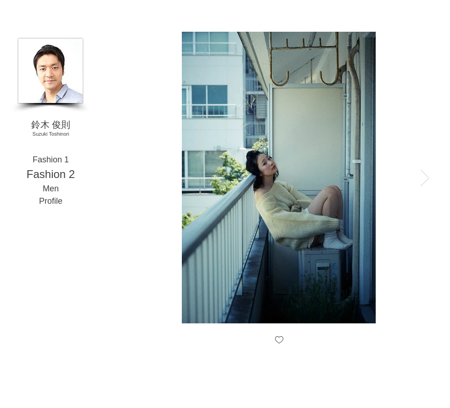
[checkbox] (279, 340)
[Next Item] (425, 178)
